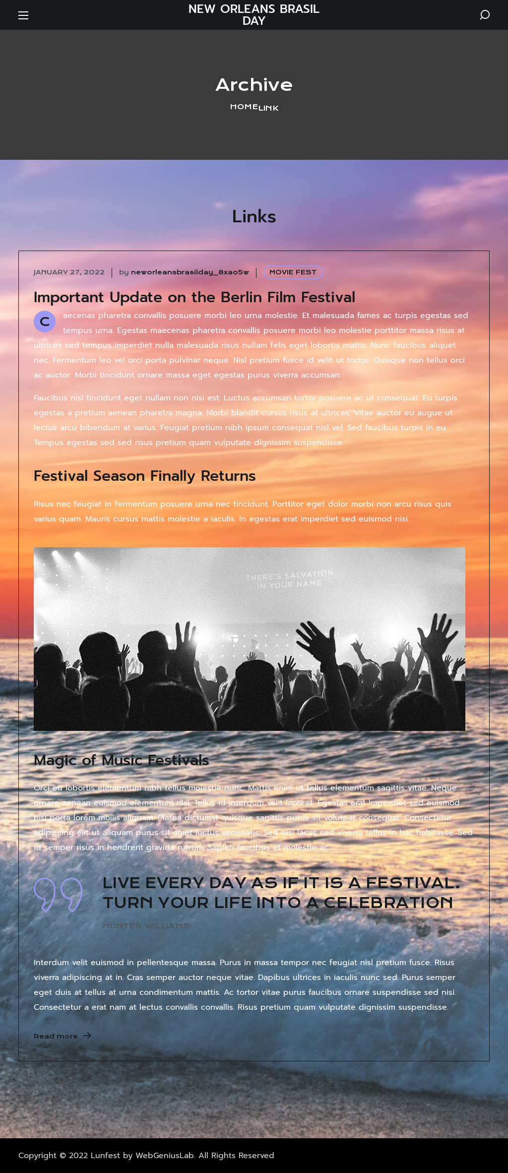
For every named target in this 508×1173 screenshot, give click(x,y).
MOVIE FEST (293, 272)
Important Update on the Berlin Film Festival (194, 297)
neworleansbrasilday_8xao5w (190, 272)
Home (244, 106)
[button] (485, 15)
